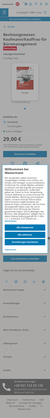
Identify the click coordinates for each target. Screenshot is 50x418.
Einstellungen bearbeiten (25, 242)
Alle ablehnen (25, 234)
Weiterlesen (11, 221)
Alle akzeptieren (25, 227)
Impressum (10, 249)
